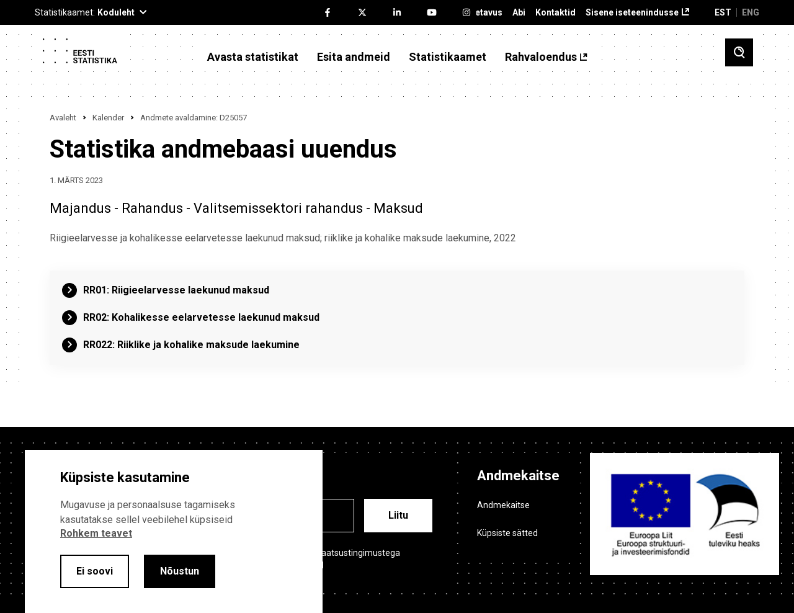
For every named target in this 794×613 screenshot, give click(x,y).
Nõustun (179, 571)
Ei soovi (94, 571)
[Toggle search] (739, 52)
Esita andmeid (353, 57)
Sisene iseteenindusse (632, 12)
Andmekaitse (503, 505)
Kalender (108, 117)
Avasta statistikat (252, 57)
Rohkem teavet (96, 533)
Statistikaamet (447, 57)
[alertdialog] (174, 531)
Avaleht (63, 117)
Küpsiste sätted (507, 533)
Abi (518, 12)
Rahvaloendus (541, 57)
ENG (750, 12)
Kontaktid (555, 12)
